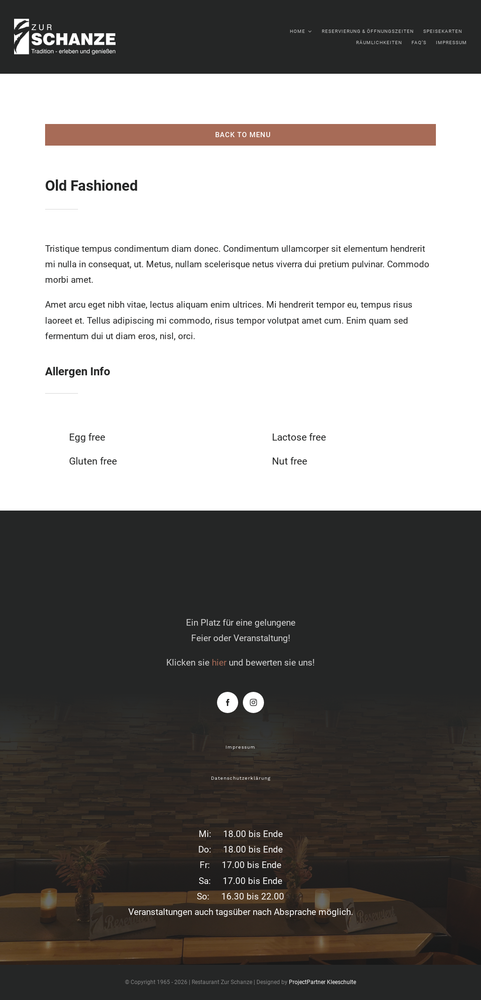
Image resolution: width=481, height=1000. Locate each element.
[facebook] (227, 702)
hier (219, 662)
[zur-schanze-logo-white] (75, 23)
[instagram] (253, 702)
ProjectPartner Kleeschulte (322, 982)
